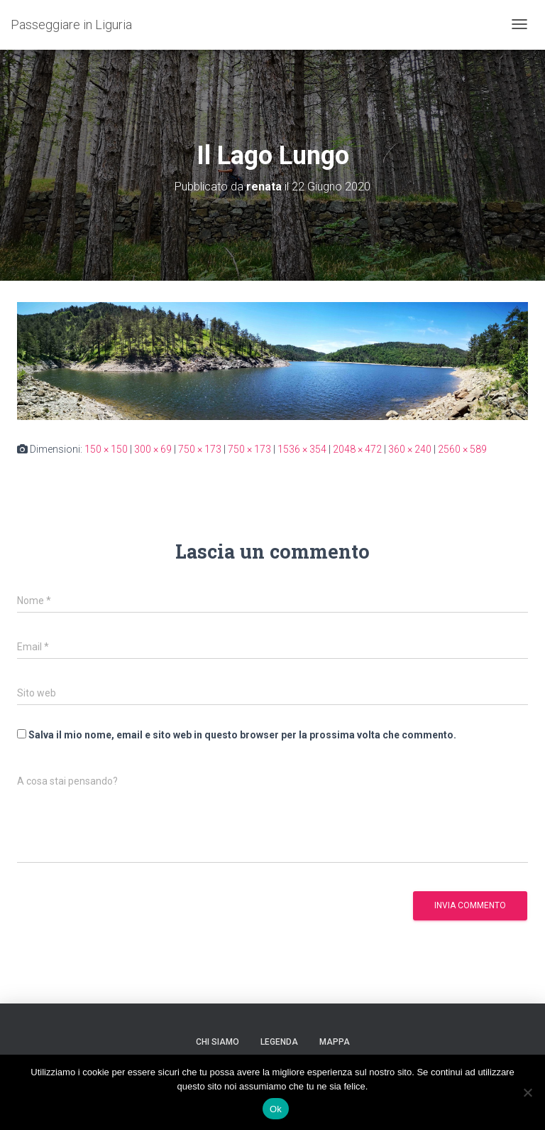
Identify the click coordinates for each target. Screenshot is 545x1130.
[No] (527, 1092)
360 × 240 (409, 449)
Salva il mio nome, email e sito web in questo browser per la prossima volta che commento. (242, 735)
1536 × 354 (301, 449)
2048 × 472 (357, 449)
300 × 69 (153, 449)
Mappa (334, 1042)
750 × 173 (199, 449)
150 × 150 (106, 449)
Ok (276, 1109)
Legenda (279, 1042)
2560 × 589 (462, 449)
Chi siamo (217, 1042)
